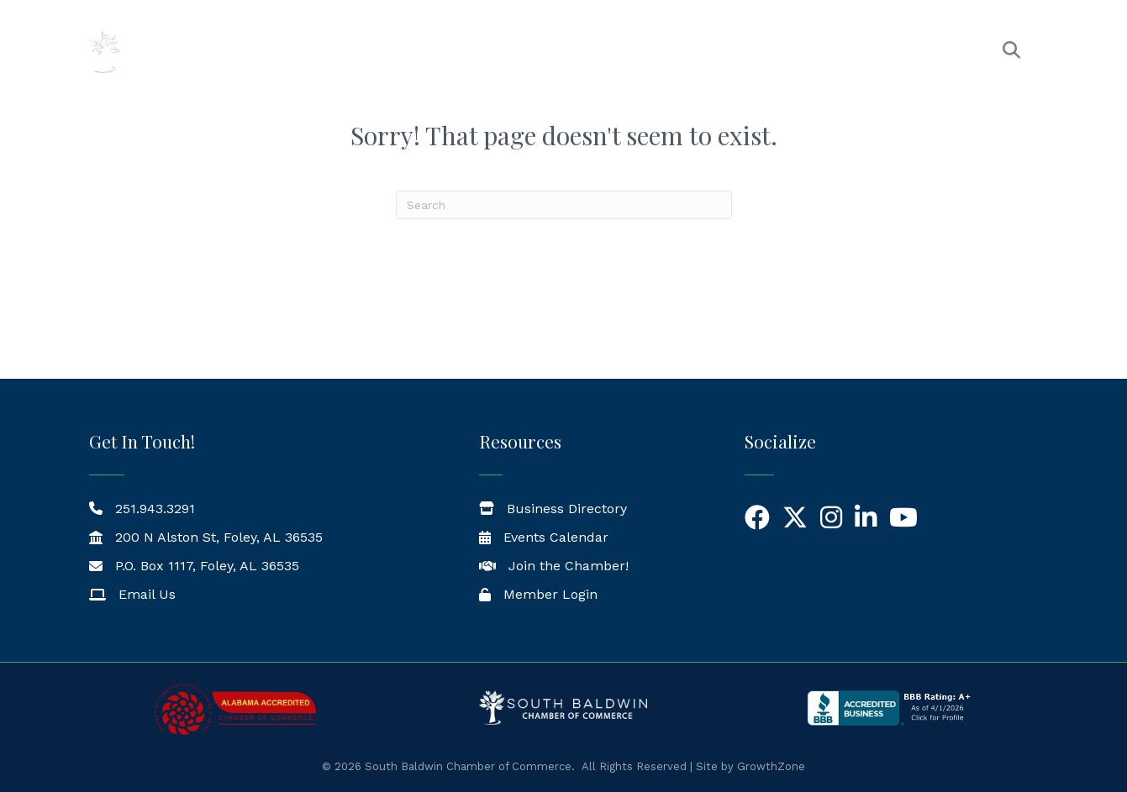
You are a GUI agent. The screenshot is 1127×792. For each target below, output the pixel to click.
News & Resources (804, 51)
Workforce (933, 51)
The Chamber (488, 51)
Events (687, 51)
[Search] (564, 205)
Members (599, 51)
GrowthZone (771, 766)
